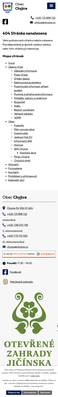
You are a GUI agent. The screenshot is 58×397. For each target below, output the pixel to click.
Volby (17, 106)
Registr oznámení (24, 110)
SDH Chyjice (21, 149)
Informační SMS (23, 141)
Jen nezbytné (30, 392)
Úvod (11, 63)
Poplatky (19, 125)
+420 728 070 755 (17, 225)
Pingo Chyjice (22, 156)
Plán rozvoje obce (24, 129)
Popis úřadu (21, 74)
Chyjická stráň (22, 160)
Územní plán (21, 133)
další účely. (35, 376)
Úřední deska (22, 78)
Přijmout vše (14, 392)
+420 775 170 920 (17, 236)
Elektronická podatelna (27, 82)
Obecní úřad (15, 67)
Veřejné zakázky (23, 113)
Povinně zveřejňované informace (33, 94)
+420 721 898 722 (45, 18)
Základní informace (25, 71)
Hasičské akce (28, 152)
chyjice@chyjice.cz (44, 22)
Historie (18, 145)
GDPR (17, 117)
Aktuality (13, 164)
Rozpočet (19, 102)
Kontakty (13, 172)
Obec (11, 121)
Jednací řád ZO (23, 137)
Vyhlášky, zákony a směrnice (30, 98)
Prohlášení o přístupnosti (22, 176)
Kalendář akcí (16, 180)
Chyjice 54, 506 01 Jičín (20, 208)
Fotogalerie (15, 168)
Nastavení (45, 392)
